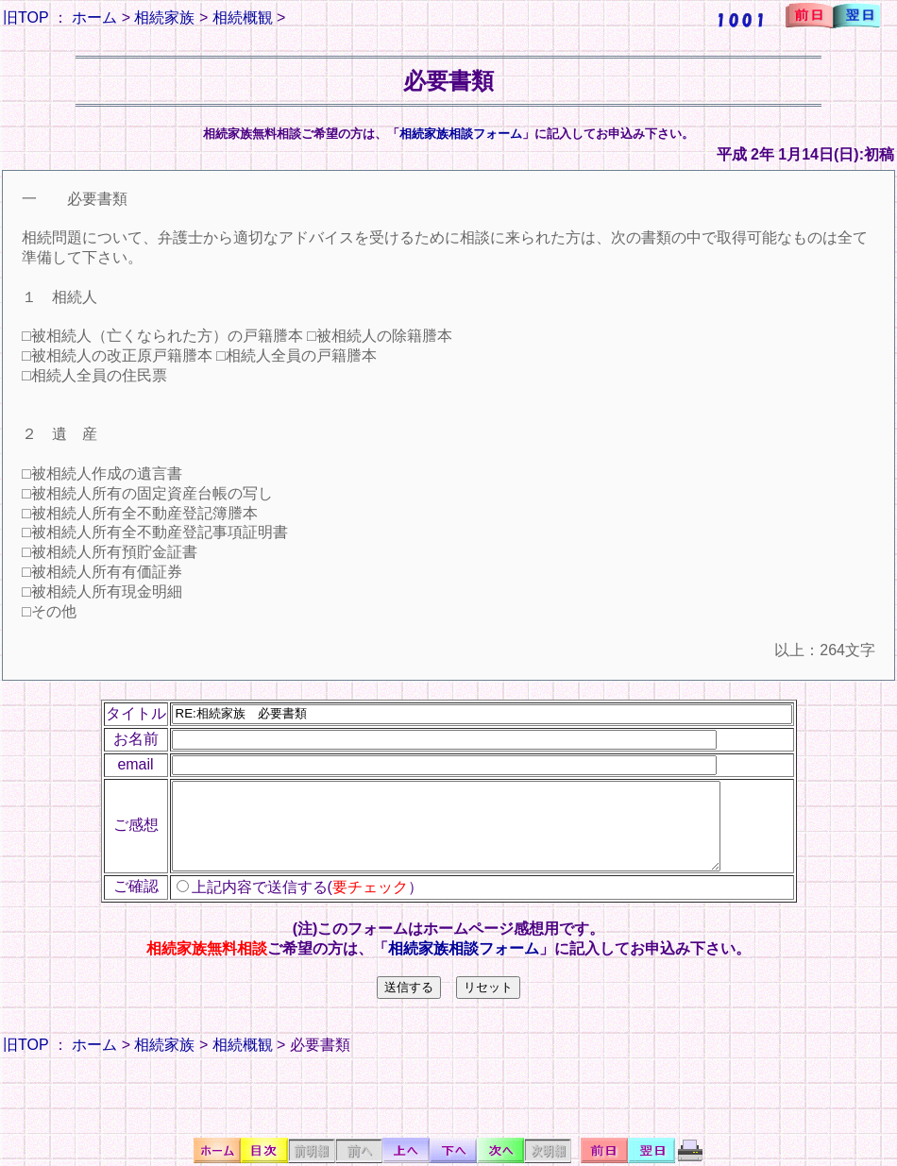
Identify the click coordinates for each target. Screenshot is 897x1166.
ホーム (94, 17)
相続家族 (164, 17)
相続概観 (242, 17)
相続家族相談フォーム (460, 134)
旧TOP (25, 17)
